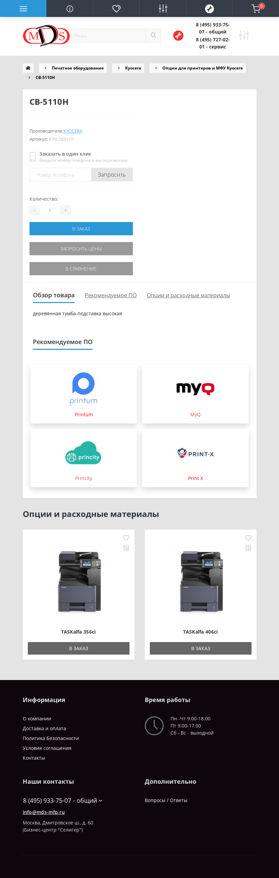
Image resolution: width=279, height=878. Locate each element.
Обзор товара (54, 295)
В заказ (81, 228)
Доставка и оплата (44, 728)
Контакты (34, 758)
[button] (213, 28)
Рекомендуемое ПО (111, 295)
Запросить (112, 174)
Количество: (43, 199)
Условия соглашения (47, 748)
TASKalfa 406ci (200, 631)
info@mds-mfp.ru (44, 812)
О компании (37, 718)
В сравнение (81, 268)
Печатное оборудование (78, 68)
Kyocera (133, 68)
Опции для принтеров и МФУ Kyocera (202, 68)
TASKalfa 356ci (78, 631)
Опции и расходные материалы (188, 295)
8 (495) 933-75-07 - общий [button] (62, 800)
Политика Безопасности (51, 738)
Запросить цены (81, 248)
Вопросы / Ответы (166, 800)
